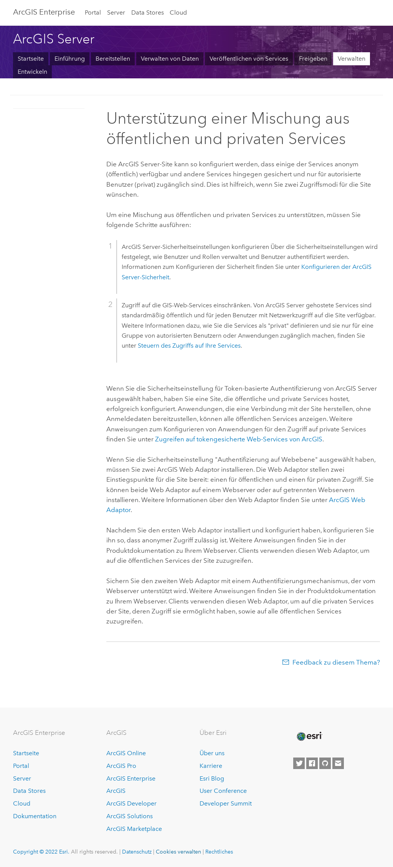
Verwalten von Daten (170, 58)
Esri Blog (212, 778)
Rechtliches (219, 852)
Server (116, 12)
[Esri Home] (309, 736)
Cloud (178, 12)
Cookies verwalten (178, 852)
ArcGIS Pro (121, 765)
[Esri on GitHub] (325, 763)
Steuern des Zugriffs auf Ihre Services (189, 345)
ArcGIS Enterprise (130, 778)
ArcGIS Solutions (129, 816)
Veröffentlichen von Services (249, 58)
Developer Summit (226, 803)
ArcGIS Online (126, 753)
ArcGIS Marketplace (134, 828)
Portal (93, 12)
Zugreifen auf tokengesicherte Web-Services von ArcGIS (238, 439)
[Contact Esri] (338, 763)
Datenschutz (137, 852)
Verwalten (351, 58)
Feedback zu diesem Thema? (336, 662)
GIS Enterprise (44, 12)
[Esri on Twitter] (299, 763)
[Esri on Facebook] (312, 763)
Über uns (212, 753)
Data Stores (147, 12)
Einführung (69, 58)
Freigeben (313, 58)
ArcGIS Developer (131, 803)
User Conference (223, 790)
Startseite (31, 58)
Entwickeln (32, 71)
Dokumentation (34, 816)
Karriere (211, 765)
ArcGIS (115, 790)
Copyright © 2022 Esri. (41, 852)
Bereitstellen (113, 58)
